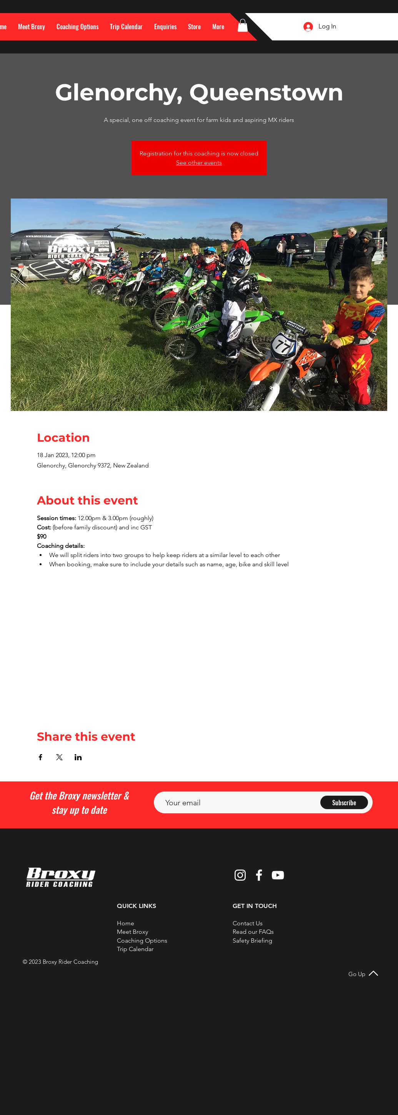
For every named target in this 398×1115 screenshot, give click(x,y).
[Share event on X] (59, 757)
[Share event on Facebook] (40, 757)
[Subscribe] (344, 802)
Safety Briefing (252, 940)
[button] (218, 26)
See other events (199, 162)
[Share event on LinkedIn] (78, 757)
